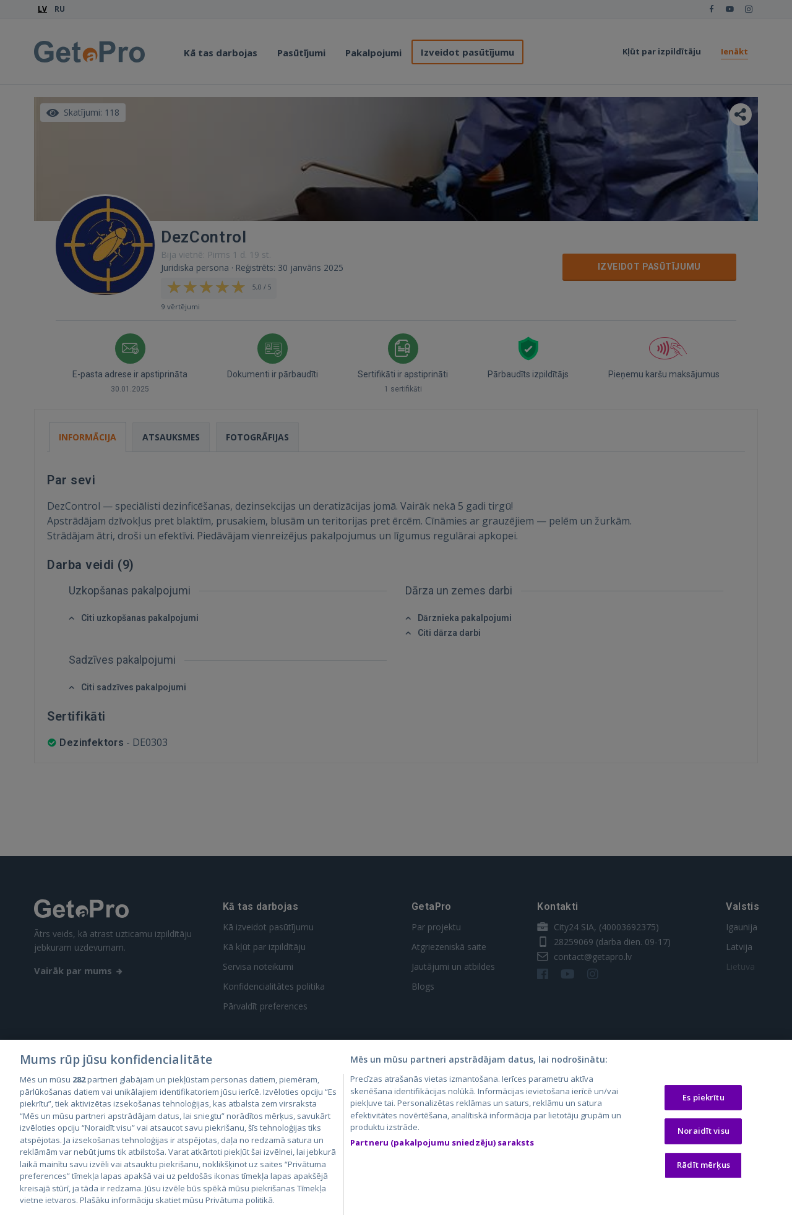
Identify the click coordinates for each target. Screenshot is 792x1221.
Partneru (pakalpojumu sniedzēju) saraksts (442, 1145)
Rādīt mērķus (703, 1167)
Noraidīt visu (704, 1134)
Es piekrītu (703, 1100)
